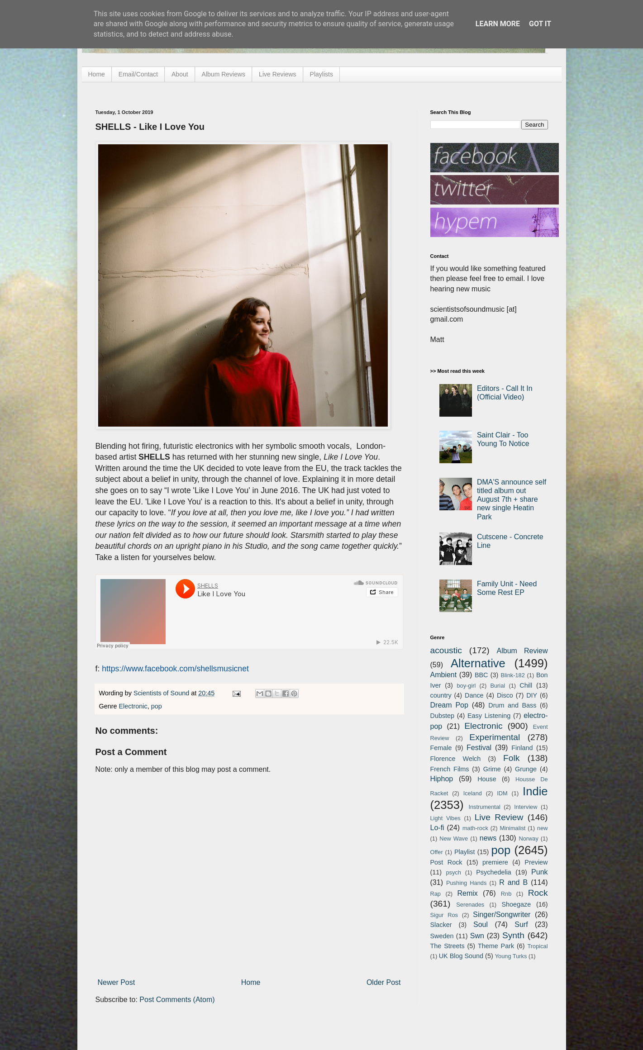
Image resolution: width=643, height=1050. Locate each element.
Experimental (494, 737)
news (488, 838)
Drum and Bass (512, 705)
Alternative (478, 663)
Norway (528, 838)
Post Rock (446, 862)
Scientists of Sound (162, 693)
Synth (513, 935)
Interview (525, 806)
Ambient (443, 675)
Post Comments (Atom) (176, 999)
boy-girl (466, 685)
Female (441, 747)
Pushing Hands (466, 882)
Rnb (506, 893)
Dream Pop (449, 705)
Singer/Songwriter (501, 914)
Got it (540, 23)
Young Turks (511, 956)
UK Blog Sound (461, 956)
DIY (531, 695)
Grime (492, 769)
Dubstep (442, 715)
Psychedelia (493, 872)
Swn (477, 936)
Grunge (526, 769)
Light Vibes (445, 818)
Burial (497, 685)
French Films (449, 769)
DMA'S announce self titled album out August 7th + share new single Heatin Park (511, 499)
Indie (535, 791)
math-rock (475, 828)
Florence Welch (455, 758)
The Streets (447, 946)
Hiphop (441, 779)
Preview (536, 862)
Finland (522, 747)
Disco (505, 695)
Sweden (442, 936)
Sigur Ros (444, 915)
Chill (525, 685)
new (542, 828)
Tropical (538, 946)
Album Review (522, 651)
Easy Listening (488, 715)
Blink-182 (512, 675)
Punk (539, 872)
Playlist (464, 851)
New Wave (453, 838)
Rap (435, 893)
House (486, 779)
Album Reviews (223, 74)
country (441, 695)
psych (453, 872)
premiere (495, 862)
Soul (480, 924)
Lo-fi (437, 827)
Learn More (498, 23)
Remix (467, 893)
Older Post (384, 982)
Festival (479, 747)
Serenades (470, 904)
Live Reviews (277, 74)
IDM (502, 793)
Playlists (321, 74)
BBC (481, 675)
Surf (521, 924)
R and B (513, 882)
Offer (436, 852)
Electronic (133, 706)
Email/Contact (138, 74)
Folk (511, 758)
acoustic (446, 650)
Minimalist (512, 828)
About (179, 74)
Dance (474, 695)
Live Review (499, 817)
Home (96, 74)
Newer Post (116, 982)
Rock (538, 893)
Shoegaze (516, 904)
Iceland (472, 793)
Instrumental (484, 806)
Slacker (441, 924)
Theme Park (496, 946)
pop (156, 706)
